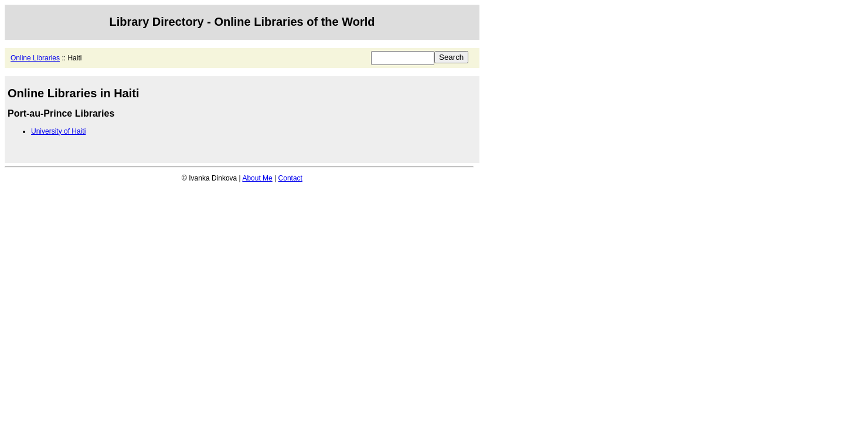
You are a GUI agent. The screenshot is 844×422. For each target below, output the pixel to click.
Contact (290, 178)
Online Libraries (35, 58)
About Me (257, 178)
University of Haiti (58, 131)
